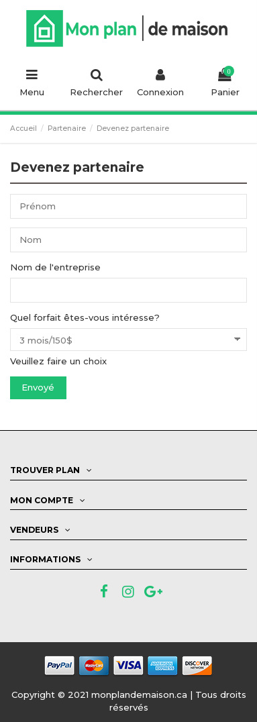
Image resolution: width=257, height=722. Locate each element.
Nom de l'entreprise (55, 267)
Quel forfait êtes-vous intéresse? (85, 317)
